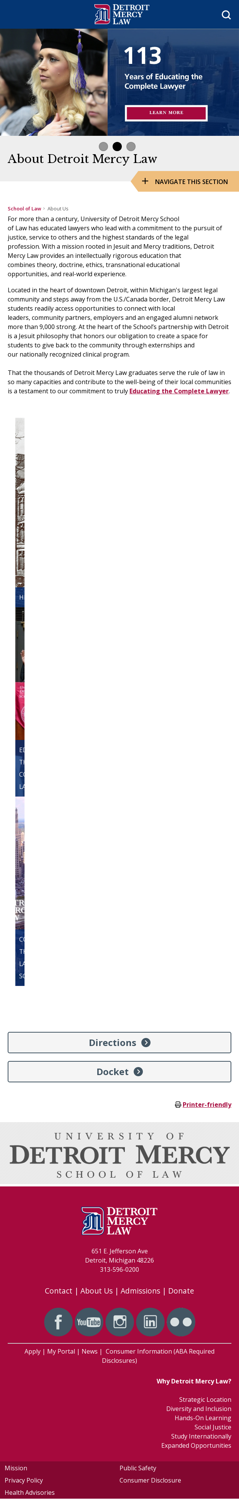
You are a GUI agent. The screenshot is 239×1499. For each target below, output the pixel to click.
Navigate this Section (191, 182)
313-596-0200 (119, 1269)
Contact (58, 1291)
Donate (181, 1291)
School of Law (24, 208)
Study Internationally (201, 1436)
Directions (112, 1042)
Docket (113, 1071)
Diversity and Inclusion (198, 1408)
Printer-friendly (207, 1104)
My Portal (61, 1351)
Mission (16, 1468)
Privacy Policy (24, 1480)
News (90, 1351)
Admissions (140, 1291)
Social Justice (213, 1427)
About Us (96, 1291)
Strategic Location (205, 1399)
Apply (33, 1351)
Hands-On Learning (203, 1418)
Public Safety (138, 1468)
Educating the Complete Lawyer (179, 391)
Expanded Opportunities (196, 1445)
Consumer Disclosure (150, 1480)
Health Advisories (30, 1492)
